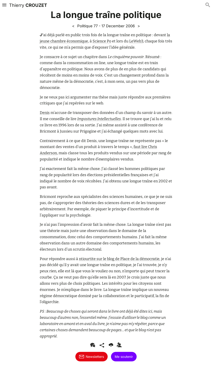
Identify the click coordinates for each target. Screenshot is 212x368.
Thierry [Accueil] (28, 5)
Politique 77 (87, 26)
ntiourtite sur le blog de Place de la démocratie (119, 259)
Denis (45, 112)
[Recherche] (207, 5)
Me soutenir (124, 357)
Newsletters (91, 357)
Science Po (102, 41)
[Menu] (4, 5)
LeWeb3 (136, 41)
